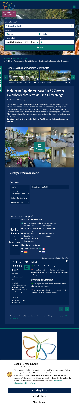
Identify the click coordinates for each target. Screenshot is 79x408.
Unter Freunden (48, 234)
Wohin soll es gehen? (11, 22)
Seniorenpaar (29, 234)
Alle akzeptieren (39, 390)
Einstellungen (39, 402)
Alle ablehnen (39, 396)
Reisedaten (8, 30)
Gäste (41, 38)
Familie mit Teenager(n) (32, 229)
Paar (49, 228)
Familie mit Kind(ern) (49, 224)
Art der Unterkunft (10, 38)
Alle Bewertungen (31, 224)
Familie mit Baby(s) (31, 240)
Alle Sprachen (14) (32, 249)
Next (73, 77)
